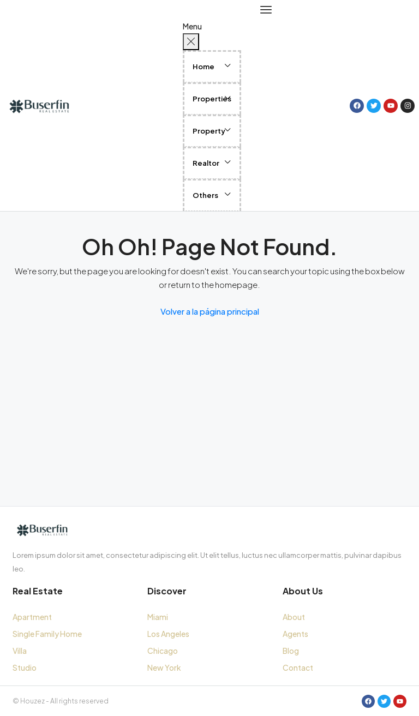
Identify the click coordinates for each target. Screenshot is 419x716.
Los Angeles (168, 634)
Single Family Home (47, 634)
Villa (20, 650)
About (294, 617)
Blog (291, 650)
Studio (25, 667)
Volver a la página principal (209, 311)
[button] (215, 65)
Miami (157, 617)
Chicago (162, 650)
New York (164, 667)
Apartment (32, 617)
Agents (295, 634)
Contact (298, 667)
